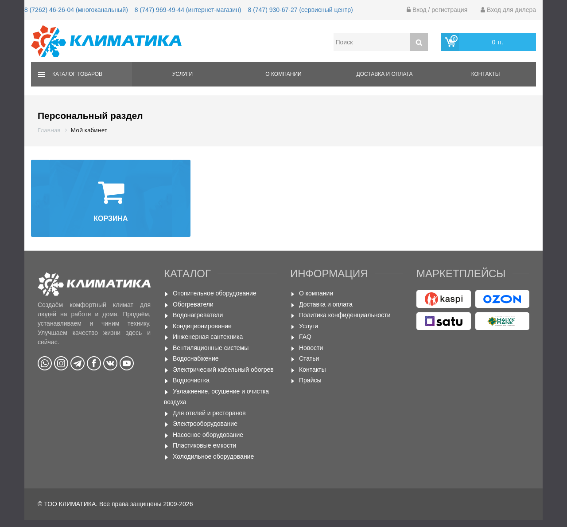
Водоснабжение (196, 358)
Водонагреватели (198, 315)
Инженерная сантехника (208, 336)
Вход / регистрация (437, 9)
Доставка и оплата (385, 74)
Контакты (485, 74)
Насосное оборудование (208, 434)
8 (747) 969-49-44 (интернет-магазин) (188, 9)
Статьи (309, 358)
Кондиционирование (202, 326)
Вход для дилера (508, 9)
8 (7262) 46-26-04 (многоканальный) (76, 9)
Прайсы (310, 380)
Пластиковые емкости (204, 445)
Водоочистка (191, 380)
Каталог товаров (77, 74)
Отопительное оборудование (214, 293)
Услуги (182, 74)
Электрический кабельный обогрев (223, 369)
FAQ (305, 336)
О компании (283, 74)
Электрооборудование (205, 423)
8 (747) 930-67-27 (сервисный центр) (300, 9)
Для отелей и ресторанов (209, 413)
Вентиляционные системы (211, 347)
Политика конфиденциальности (345, 315)
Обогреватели (193, 304)
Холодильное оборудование (213, 456)
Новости (311, 347)
